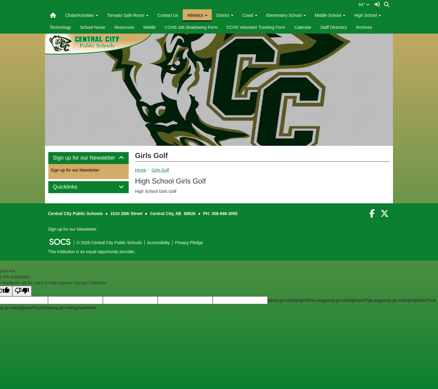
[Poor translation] (22, 291)
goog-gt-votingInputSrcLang (296, 300)
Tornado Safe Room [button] (127, 15)
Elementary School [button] (286, 15)
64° (364, 4)
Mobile (149, 27)
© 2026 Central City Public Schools (109, 242)
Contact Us (168, 15)
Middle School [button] (330, 15)
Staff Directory (333, 27)
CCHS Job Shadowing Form (191, 27)
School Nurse (92, 27)
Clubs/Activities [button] (81, 15)
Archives (364, 27)
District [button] (224, 15)
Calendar (302, 27)
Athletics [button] (197, 15)
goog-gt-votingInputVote (72, 307)
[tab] (88, 158)
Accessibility (158, 242)
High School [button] (367, 15)
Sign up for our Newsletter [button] (88, 158)
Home (140, 170)
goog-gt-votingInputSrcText (408, 300)
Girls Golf (160, 170)
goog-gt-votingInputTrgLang (352, 300)
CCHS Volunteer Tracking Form (255, 27)
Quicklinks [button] (72, 187)
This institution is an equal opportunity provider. (92, 251)
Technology (60, 27)
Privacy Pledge (189, 242)
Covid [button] (249, 15)
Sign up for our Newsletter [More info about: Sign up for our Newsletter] (75, 170)
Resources (124, 27)
